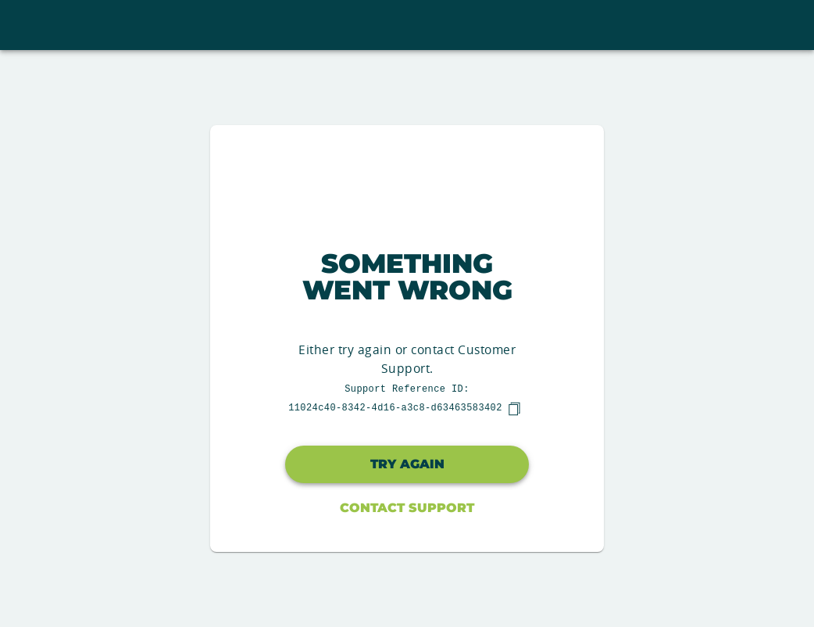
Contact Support (407, 507)
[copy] (514, 409)
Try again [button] (407, 464)
